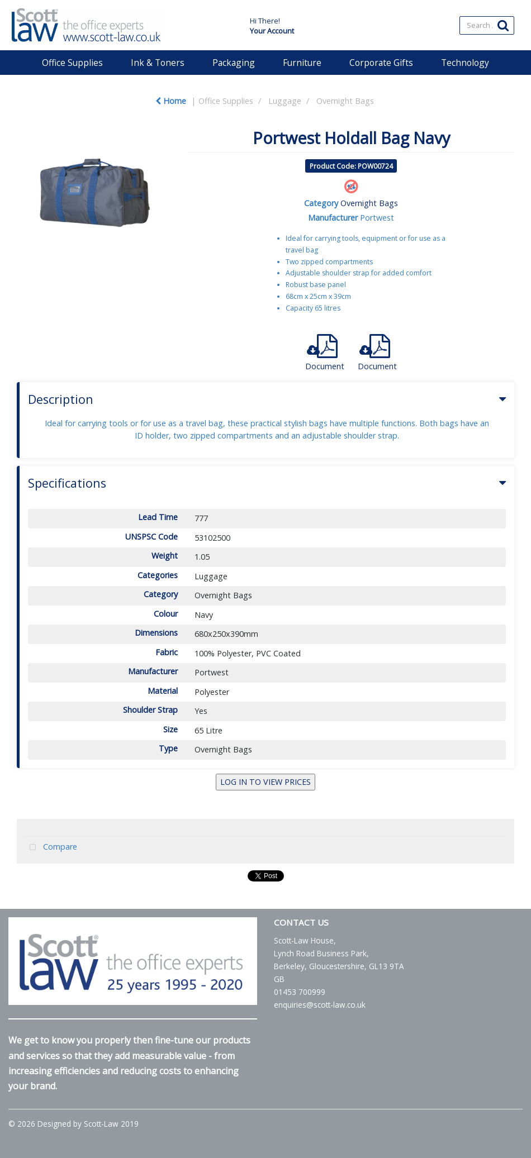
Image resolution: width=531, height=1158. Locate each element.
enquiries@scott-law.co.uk (320, 1004)
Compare (51, 848)
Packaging (233, 62)
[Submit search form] (503, 25)
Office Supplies (72, 62)
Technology (465, 62)
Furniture (302, 62)
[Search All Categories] (486, 25)
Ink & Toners (157, 62)
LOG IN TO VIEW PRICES (265, 781)
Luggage (284, 101)
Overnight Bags (345, 101)
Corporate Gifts (381, 62)
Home (170, 101)
